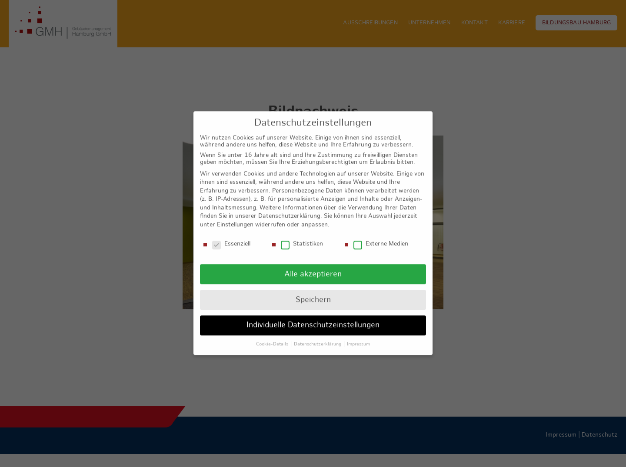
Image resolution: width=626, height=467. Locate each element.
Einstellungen (235, 218)
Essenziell (231, 237)
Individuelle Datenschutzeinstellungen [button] (313, 318)
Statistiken (302, 237)
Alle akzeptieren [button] (313, 267)
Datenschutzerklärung (289, 209)
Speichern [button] (313, 293)
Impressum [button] (358, 337)
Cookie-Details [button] (273, 337)
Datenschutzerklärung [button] (318, 337)
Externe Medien (380, 237)
